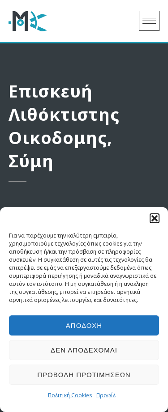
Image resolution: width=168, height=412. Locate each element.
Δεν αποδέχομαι (84, 350)
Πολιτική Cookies (70, 395)
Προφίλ (106, 395)
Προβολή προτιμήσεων (83, 374)
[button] (154, 218)
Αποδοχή (84, 325)
